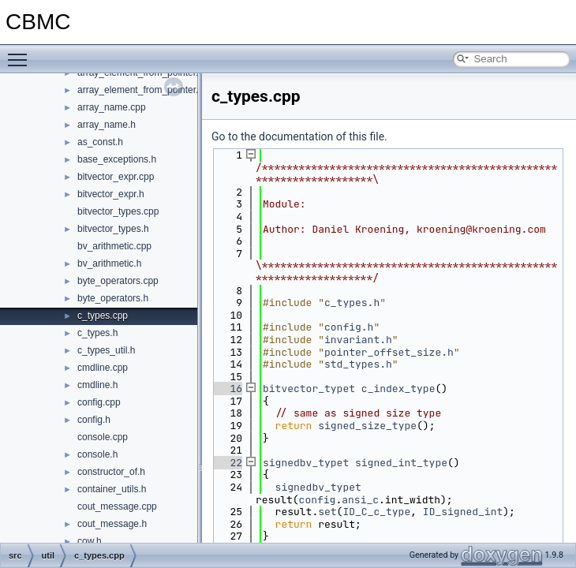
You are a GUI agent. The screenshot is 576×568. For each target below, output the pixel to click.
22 (226, 462)
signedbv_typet (306, 462)
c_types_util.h (106, 350)
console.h (97, 454)
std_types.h (358, 364)
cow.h (89, 541)
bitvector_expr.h (110, 194)
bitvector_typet (309, 388)
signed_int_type (401, 462)
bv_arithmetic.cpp (114, 246)
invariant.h (358, 339)
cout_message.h (112, 523)
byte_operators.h (112, 298)
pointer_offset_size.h (389, 352)
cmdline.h (97, 384)
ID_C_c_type (376, 511)
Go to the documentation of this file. (299, 136)
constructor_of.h (111, 471)
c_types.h (97, 332)
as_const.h (100, 142)
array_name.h (106, 124)
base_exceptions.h (116, 159)
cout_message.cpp (117, 506)
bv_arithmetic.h (109, 263)
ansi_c (360, 499)
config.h (93, 419)
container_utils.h (111, 489)
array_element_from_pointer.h (140, 89)
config (317, 499)
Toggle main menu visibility (21, 53)
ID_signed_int (463, 511)
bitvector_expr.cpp (115, 176)
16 (226, 388)
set (327, 511)
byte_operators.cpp (118, 280)
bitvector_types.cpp (118, 211)
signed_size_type (367, 425)
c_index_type (398, 388)
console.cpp (102, 437)
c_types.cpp (102, 315)
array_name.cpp (111, 107)
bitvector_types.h (113, 228)
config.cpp (99, 402)
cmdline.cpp (102, 367)
